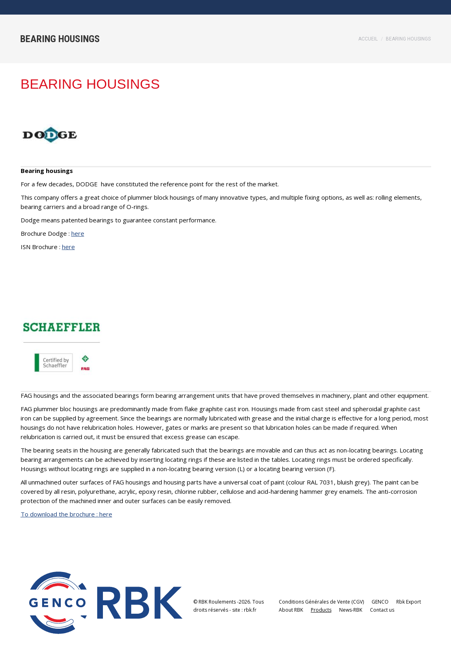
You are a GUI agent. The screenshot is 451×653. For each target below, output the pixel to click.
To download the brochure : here (66, 514)
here (77, 233)
